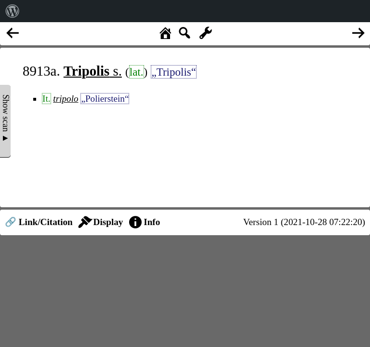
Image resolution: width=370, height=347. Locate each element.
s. (93, 71)
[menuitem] (12, 11)
